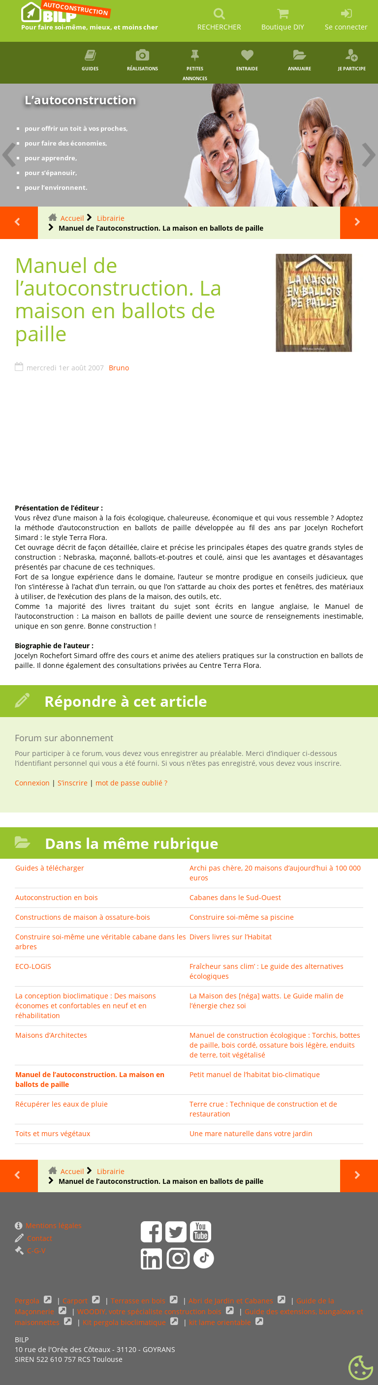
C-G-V (30, 1250)
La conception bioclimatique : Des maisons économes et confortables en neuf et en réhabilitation (85, 1005)
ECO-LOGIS (33, 966)
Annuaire (299, 60)
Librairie (111, 218)
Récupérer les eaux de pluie (61, 1104)
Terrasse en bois (139, 1300)
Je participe (352, 60)
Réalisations (142, 60)
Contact (33, 1238)
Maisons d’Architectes (51, 1035)
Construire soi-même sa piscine (241, 917)
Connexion (32, 782)
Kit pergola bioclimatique (125, 1322)
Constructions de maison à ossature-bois (82, 917)
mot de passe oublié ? (131, 782)
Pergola (28, 1300)
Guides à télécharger (49, 868)
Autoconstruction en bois (56, 897)
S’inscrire (73, 782)
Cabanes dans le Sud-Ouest (235, 897)
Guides (90, 60)
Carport (76, 1300)
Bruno (119, 367)
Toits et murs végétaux (52, 1133)
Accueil (72, 218)
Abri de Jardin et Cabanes (232, 1300)
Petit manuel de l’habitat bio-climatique (254, 1074)
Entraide (247, 60)
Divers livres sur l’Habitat (230, 936)
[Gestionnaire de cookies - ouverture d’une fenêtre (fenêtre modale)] (361, 1368)
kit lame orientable (221, 1322)
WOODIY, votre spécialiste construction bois (150, 1311)
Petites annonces (195, 65)
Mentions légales (48, 1225)
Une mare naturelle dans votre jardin (251, 1133)
